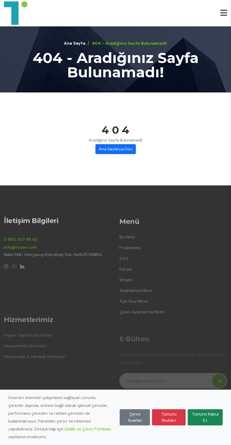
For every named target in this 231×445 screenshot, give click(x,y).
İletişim (125, 282)
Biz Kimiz (127, 240)
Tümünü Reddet (169, 417)
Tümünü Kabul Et (205, 417)
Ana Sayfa (74, 43)
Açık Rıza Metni (133, 304)
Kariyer (125, 272)
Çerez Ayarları (135, 417)
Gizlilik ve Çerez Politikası (87, 429)
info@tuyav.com (20, 250)
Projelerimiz (130, 250)
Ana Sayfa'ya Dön (115, 149)
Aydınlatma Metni (135, 293)
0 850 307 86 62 (21, 242)
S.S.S (123, 261)
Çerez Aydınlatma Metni (142, 315)
